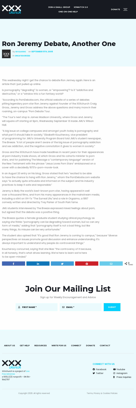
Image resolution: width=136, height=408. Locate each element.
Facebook (99, 369)
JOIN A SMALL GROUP (59, 7)
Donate (115, 9)
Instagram (120, 373)
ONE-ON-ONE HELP (68, 11)
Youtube (119, 369)
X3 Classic (20, 51)
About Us (9, 345)
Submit (112, 307)
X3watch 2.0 (81, 7)
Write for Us (59, 345)
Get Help (25, 345)
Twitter (98, 373)
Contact (105, 345)
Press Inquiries (122, 377)
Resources (40, 345)
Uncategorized (22, 55)
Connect (76, 345)
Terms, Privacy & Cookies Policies (102, 393)
